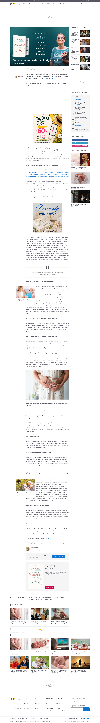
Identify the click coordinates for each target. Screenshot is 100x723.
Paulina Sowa (21, 76)
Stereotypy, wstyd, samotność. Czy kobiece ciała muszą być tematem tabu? (19, 623)
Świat (25, 698)
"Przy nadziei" (48, 78)
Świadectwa (73, 170)
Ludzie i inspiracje (61, 710)
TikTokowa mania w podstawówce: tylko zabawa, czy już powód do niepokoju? (38, 671)
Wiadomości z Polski (75, 188)
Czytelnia (37, 703)
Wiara (43, 4)
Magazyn (16, 0)
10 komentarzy (78, 130)
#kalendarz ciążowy (34, 599)
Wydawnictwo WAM (23, 718)
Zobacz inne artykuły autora (36, 550)
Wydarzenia (26, 4)
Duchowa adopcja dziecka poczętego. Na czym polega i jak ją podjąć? (59, 623)
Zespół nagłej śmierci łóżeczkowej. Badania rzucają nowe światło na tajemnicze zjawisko (59, 671)
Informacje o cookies (44, 721)
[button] (85, 4)
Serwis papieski (27, 708)
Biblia (11, 0)
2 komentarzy (78, 104)
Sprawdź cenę (49, 587)
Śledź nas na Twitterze (79, 143)
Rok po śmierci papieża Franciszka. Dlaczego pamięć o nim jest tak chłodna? (81, 129)
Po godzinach (57, 4)
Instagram (88, 0)
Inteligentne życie (59, 699)
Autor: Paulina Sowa (35, 547)
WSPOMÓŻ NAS (85, 718)
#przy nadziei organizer (59, 597)
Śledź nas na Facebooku (79, 140)
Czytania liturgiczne (51, 708)
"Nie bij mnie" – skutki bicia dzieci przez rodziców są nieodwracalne (78, 671)
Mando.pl (33, 718)
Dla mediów (34, 721)
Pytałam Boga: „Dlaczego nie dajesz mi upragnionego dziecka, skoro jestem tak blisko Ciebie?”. (20, 671)
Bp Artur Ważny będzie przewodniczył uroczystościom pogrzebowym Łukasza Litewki (74, 59)
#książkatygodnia (46, 597)
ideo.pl (88, 721)
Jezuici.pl (12, 718)
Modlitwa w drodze (23, 0)
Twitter (86, 0)
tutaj (47, 538)
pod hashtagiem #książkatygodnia (56, 533)
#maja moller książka (34, 597)
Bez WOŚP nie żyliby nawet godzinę (39, 651)
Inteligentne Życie (16, 63)
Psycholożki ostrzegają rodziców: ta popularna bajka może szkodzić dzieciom (59, 653)
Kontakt (29, 721)
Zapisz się (86, 709)
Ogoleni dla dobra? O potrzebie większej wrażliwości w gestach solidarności (75, 67)
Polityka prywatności (23, 721)
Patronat (50, 721)
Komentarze (36, 4)
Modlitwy (48, 711)
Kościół (26, 703)
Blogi (30, 0)
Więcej (65, 4)
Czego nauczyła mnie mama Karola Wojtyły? (24, 300)
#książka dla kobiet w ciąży (48, 599)
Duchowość (19, 301)
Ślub (25, 711)
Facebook (71, 701)
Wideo (49, 4)
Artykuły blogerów (27, 710)
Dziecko (22, 63)
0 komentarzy (78, 109)
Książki (12, 672)
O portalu (12, 721)
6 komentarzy (78, 99)
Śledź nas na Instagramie (80, 145)
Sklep (39, 0)
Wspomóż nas (58, 556)
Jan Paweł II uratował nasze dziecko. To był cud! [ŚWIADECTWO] (78, 169)
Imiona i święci (38, 711)
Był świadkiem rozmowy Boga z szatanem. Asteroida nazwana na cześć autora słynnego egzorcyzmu (81, 119)
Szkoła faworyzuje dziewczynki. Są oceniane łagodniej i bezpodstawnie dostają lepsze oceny (79, 653)
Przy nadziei (50, 566)
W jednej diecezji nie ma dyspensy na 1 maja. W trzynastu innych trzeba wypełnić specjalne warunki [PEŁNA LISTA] (75, 34)
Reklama (38, 721)
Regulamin (17, 721)
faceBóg (34, 0)
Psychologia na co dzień (51, 710)
